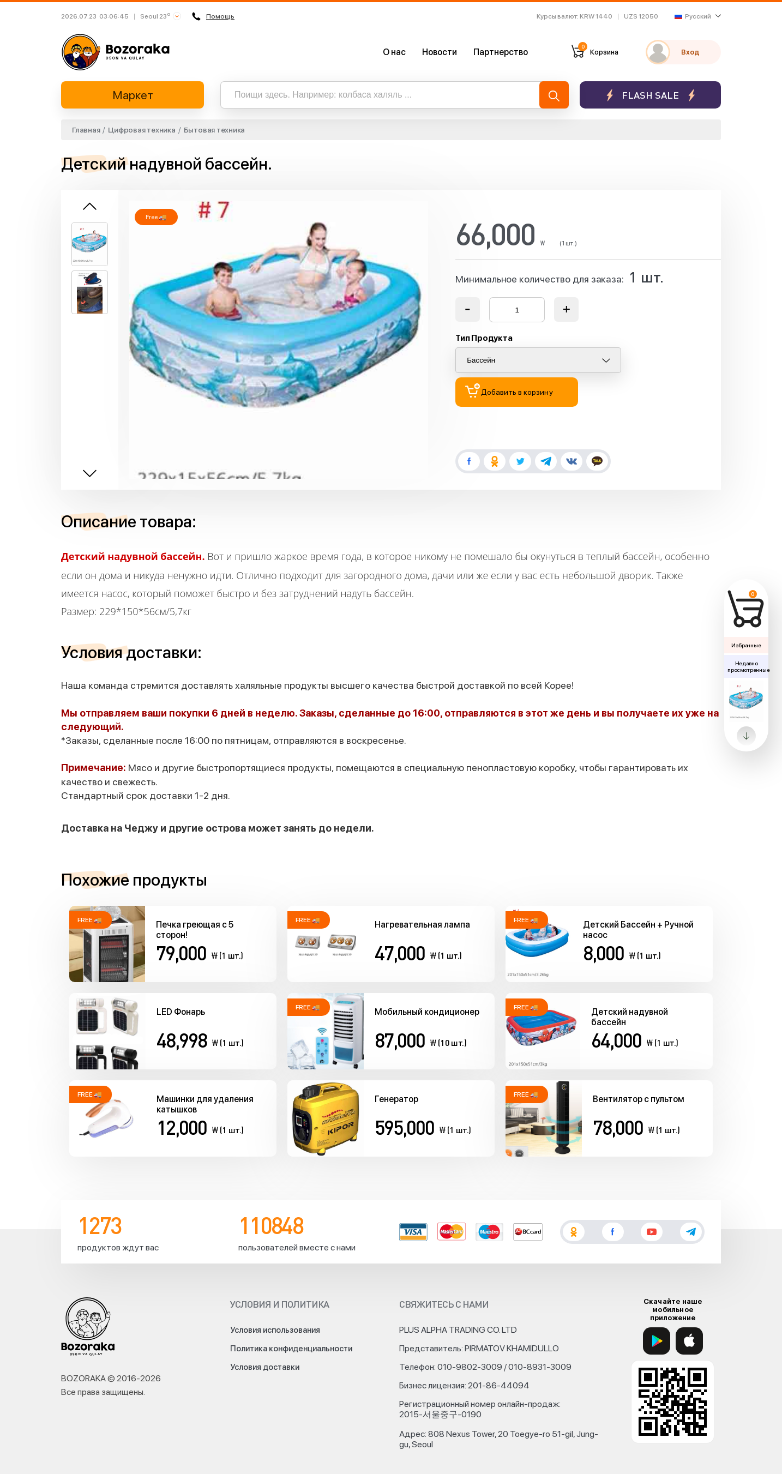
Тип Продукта (483, 338)
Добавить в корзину (509, 390)
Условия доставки (264, 1367)
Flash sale (650, 95)
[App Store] (689, 1341)
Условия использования (275, 1330)
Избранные (746, 645)
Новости (439, 52)
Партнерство (500, 52)
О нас (394, 52)
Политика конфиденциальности (291, 1348)
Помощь (214, 16)
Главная (86, 129)
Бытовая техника (214, 129)
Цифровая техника (141, 129)
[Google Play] (656, 1341)
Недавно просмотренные (747, 666)
